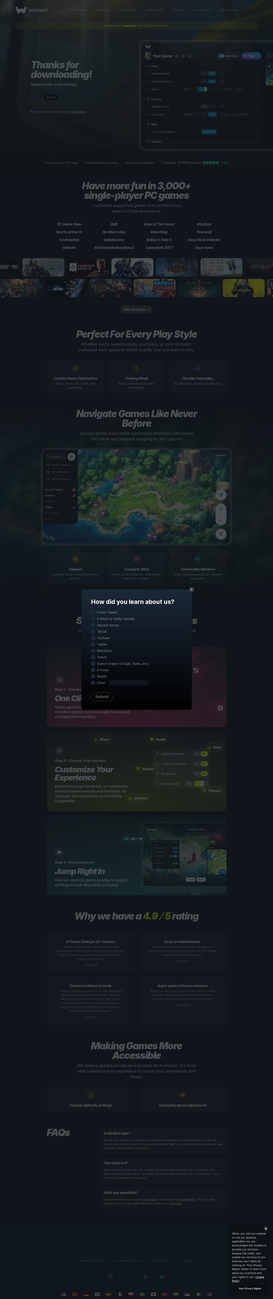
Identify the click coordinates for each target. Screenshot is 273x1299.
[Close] (265, 1228)
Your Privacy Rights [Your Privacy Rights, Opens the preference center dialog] (250, 1288)
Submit (102, 696)
